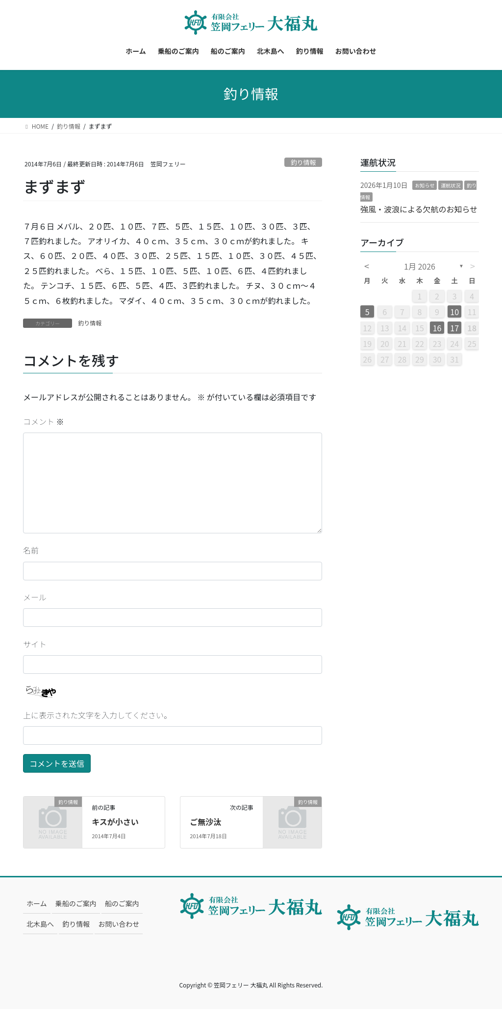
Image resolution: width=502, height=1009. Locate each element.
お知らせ (424, 185)
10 (454, 312)
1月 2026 (419, 266)
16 (437, 328)
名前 (31, 550)
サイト (35, 644)
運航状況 (450, 185)
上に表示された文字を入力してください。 (97, 715)
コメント (43, 421)
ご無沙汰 (205, 821)
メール (35, 597)
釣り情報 (303, 162)
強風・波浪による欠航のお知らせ (418, 209)
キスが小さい (115, 821)
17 (454, 328)
